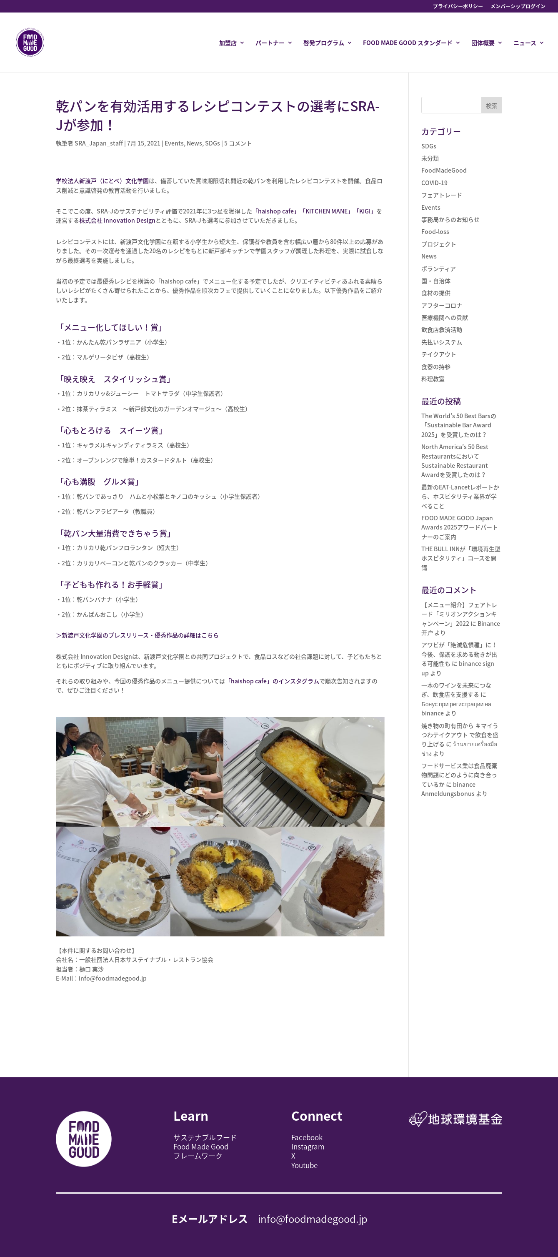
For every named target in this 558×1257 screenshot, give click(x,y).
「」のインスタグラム (272, 681)
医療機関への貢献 (444, 317)
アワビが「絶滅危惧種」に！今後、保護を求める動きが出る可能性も (459, 653)
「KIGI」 (364, 211)
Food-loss (435, 231)
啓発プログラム (323, 43)
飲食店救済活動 (441, 329)
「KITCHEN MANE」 (326, 211)
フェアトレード (441, 195)
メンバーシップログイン (517, 7)
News (194, 143)
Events (174, 143)
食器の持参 (435, 366)
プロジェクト (438, 244)
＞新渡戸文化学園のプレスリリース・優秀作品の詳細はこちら (137, 635)
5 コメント (238, 143)
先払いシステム (441, 342)
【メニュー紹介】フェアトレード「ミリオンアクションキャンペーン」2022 (459, 613)
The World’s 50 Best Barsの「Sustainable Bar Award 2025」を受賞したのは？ (458, 425)
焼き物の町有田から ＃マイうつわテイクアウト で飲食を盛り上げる (459, 734)
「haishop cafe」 (276, 211)
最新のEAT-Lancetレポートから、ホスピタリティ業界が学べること (460, 496)
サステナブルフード (205, 1137)
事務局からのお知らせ (450, 219)
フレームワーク (198, 1155)
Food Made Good (200, 1146)
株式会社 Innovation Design (117, 220)
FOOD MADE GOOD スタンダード (408, 43)
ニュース (524, 43)
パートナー (270, 43)
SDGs (212, 143)
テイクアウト (438, 354)
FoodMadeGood (444, 170)
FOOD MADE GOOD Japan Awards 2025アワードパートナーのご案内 (459, 527)
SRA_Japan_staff (99, 143)
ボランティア (438, 268)
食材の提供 (435, 293)
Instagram (308, 1146)
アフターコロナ (441, 305)
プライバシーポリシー (458, 7)
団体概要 (483, 43)
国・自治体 (435, 280)
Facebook (307, 1137)
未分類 (430, 158)
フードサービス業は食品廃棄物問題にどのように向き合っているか (459, 774)
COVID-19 (434, 182)
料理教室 (433, 378)
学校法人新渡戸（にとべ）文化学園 (102, 180)
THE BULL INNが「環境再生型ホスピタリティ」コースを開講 (460, 558)
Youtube (304, 1165)
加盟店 (228, 43)
